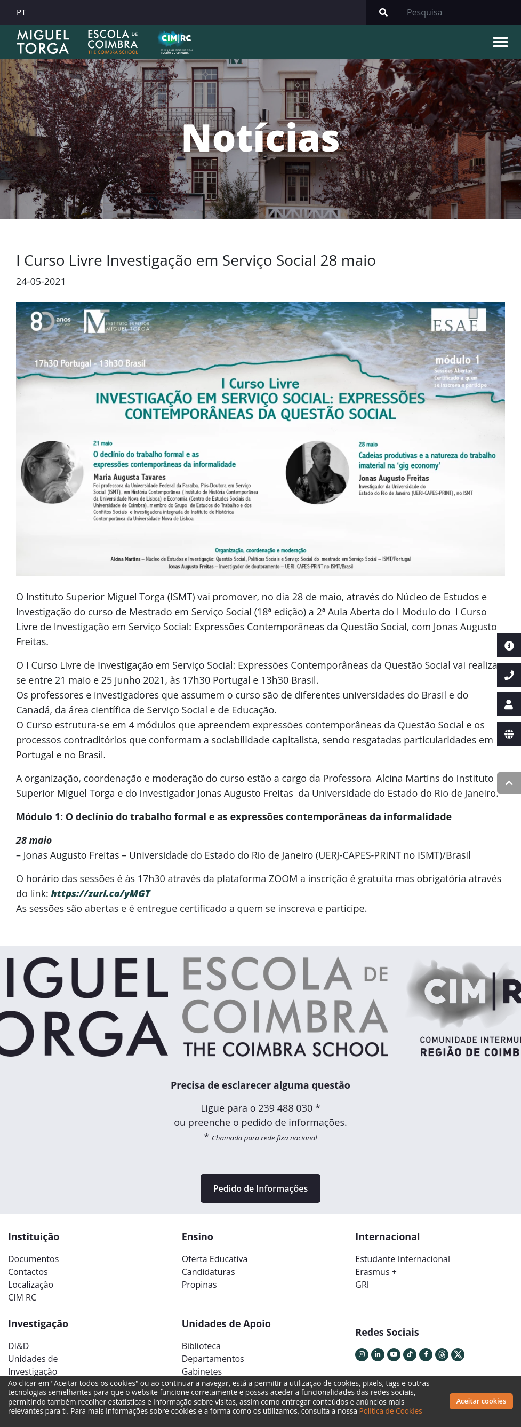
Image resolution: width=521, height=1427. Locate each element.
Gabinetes (202, 1371)
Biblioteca (201, 1346)
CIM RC (22, 1297)
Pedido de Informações (260, 1188)
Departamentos (213, 1359)
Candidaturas (208, 1272)
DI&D (18, 1346)
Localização (30, 1284)
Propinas (199, 1284)
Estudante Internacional (402, 1259)
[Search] (460, 12)
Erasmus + (376, 1272)
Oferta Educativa (215, 1259)
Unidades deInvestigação (33, 1365)
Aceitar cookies (481, 1401)
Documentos (33, 1259)
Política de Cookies (390, 1411)
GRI (362, 1284)
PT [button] (21, 11)
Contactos (28, 1272)
